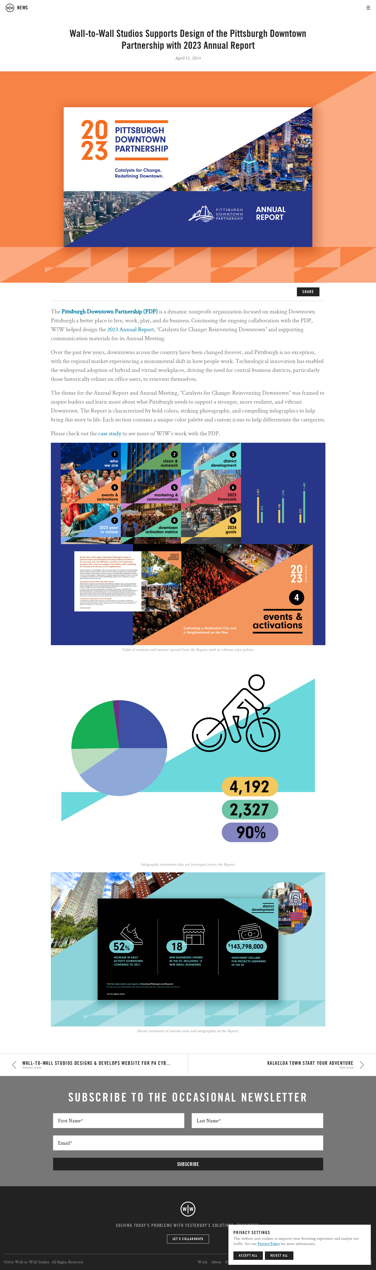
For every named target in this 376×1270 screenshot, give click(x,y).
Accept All (248, 1255)
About (216, 1262)
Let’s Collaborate (188, 1239)
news (22, 7)
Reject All (279, 1255)
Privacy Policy (269, 1243)
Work (202, 1262)
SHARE (308, 292)
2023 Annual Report (130, 329)
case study (109, 433)
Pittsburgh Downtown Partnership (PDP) (110, 311)
